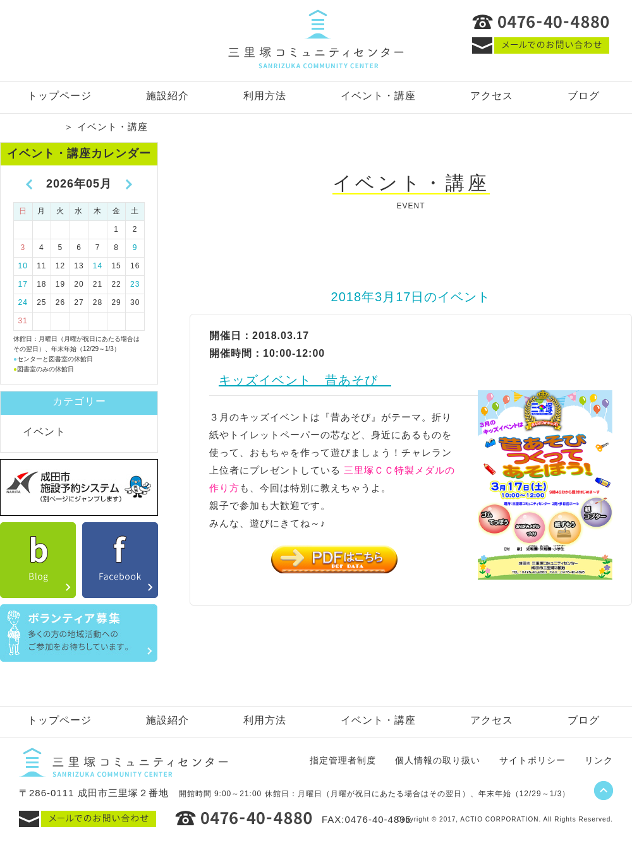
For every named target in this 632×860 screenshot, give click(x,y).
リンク (599, 760)
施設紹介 (167, 95)
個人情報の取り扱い (437, 760)
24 (23, 302)
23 (135, 284)
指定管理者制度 (343, 760)
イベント (44, 431)
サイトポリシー (532, 760)
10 (23, 265)
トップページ (59, 95)
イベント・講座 (378, 95)
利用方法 (264, 95)
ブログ (584, 95)
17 (23, 284)
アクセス (491, 95)
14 (97, 265)
